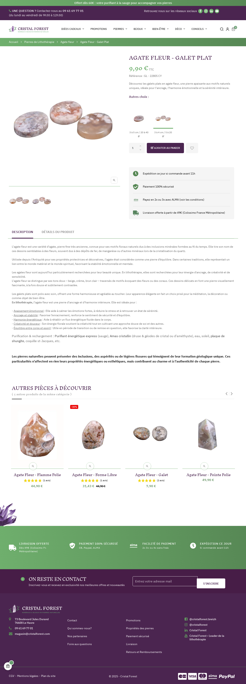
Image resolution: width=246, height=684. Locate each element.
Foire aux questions (79, 642)
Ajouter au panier (165, 148)
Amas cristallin (120, 336)
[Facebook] (200, 11)
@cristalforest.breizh (202, 617)
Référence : (136, 76)
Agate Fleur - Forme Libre (94, 472)
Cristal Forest (197, 628)
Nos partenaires (77, 634)
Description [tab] (22, 232)
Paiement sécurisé (137, 634)
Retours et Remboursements (144, 650)
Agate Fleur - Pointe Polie (209, 472)
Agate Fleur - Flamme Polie (37, 472)
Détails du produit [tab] (58, 232)
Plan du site (48, 674)
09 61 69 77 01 (24, 626)
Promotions (133, 618)
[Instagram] (206, 11)
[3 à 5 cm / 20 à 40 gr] (139, 120)
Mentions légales (27, 674)
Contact (72, 618)
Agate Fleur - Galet (151, 472)
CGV (11, 674)
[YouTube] (217, 11)
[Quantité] (137, 148)
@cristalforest (198, 623)
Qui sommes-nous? (79, 626)
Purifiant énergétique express (76, 336)
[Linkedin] (211, 11)
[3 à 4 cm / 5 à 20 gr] (163, 120)
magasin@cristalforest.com (32, 632)
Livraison (131, 642)
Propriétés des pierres (140, 626)
